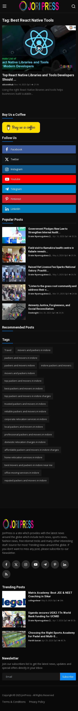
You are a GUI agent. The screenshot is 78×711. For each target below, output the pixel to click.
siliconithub (8, 84)
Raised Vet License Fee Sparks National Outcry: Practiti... (51, 269)
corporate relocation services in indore (26, 419)
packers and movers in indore (21, 357)
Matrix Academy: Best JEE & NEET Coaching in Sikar (50, 594)
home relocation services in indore (23, 457)
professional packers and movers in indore (28, 434)
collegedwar (34, 600)
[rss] (6, 574)
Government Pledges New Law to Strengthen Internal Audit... (48, 230)
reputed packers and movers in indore (26, 480)
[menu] (4, 6)
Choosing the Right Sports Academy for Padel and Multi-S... (51, 634)
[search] (73, 6)
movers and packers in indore (34, 350)
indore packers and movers (56, 365)
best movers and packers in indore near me (28, 465)
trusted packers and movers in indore (25, 403)
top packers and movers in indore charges (28, 396)
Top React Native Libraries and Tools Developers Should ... (38, 77)
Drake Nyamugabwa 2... (40, 236)
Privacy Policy (37, 701)
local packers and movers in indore (24, 426)
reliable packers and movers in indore (25, 411)
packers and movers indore (20, 365)
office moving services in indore (22, 472)
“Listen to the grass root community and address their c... (52, 288)
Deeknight (33, 312)
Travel (8, 350)
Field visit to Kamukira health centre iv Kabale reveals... (51, 249)
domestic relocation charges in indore (25, 442)
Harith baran (34, 640)
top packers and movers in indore (23, 380)
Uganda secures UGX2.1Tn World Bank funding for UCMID (49, 614)
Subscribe (67, 676)
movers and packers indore (20, 373)
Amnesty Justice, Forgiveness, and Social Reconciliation (49, 307)
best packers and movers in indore (24, 388)
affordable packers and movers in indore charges (32, 449)
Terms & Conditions (14, 701)
